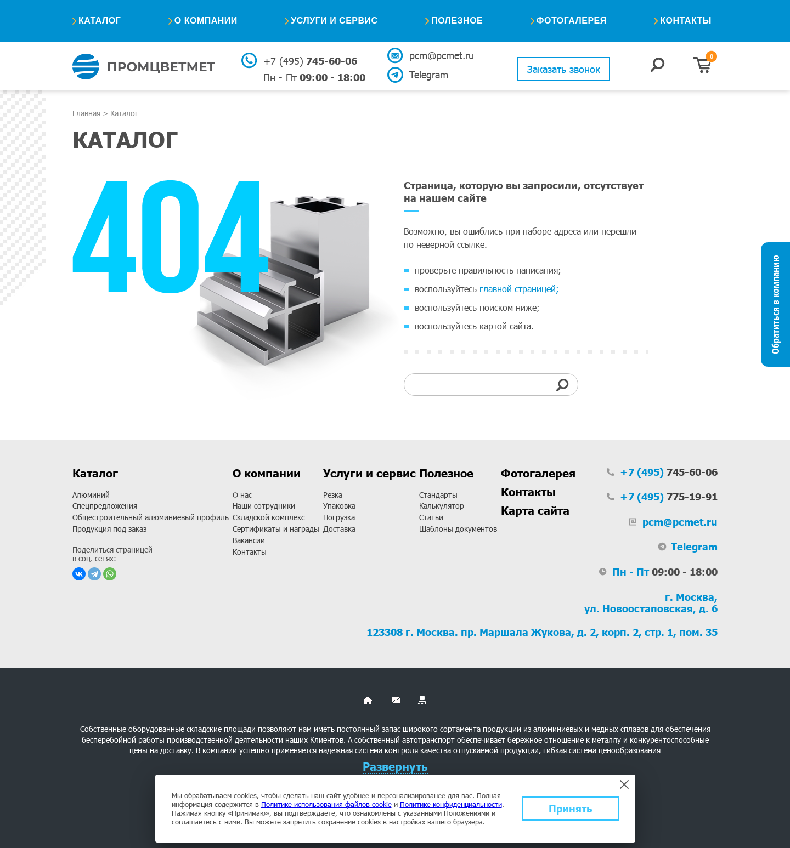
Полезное (457, 20)
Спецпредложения (104, 505)
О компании (206, 20)
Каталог (99, 20)
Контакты (686, 20)
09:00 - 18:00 (314, 77)
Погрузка (339, 517)
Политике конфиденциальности (451, 804)
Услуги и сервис (334, 20)
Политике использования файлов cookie (326, 804)
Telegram (428, 75)
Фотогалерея (572, 20)
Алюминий (91, 494)
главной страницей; (519, 288)
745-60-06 (310, 61)
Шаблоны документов (458, 528)
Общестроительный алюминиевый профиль (150, 517)
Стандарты (438, 494)
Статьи (431, 517)
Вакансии (249, 540)
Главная (86, 113)
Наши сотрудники (264, 505)
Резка (332, 494)
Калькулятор (441, 505)
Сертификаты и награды (276, 528)
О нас (242, 494)
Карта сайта (535, 510)
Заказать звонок (563, 69)
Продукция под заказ (109, 528)
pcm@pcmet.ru (440, 55)
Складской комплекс (268, 517)
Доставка (339, 528)
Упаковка (339, 505)
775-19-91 (669, 497)
